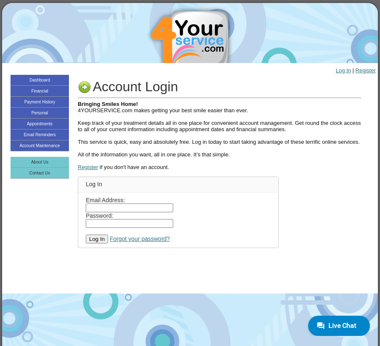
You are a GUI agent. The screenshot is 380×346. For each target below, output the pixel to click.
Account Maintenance (39, 145)
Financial (39, 91)
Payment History (39, 102)
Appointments (40, 123)
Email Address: (105, 200)
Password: (99, 215)
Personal (40, 113)
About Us (39, 162)
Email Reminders (39, 134)
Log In (343, 70)
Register (366, 70)
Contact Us (39, 173)
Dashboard (39, 80)
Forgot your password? (140, 238)
